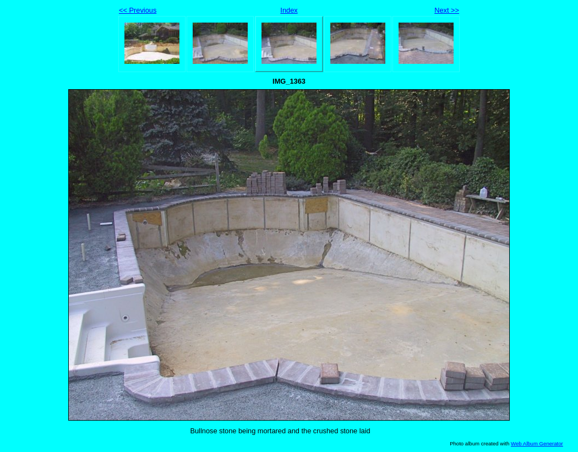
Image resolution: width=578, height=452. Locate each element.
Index (288, 10)
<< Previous (137, 10)
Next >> (446, 10)
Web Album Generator (537, 443)
